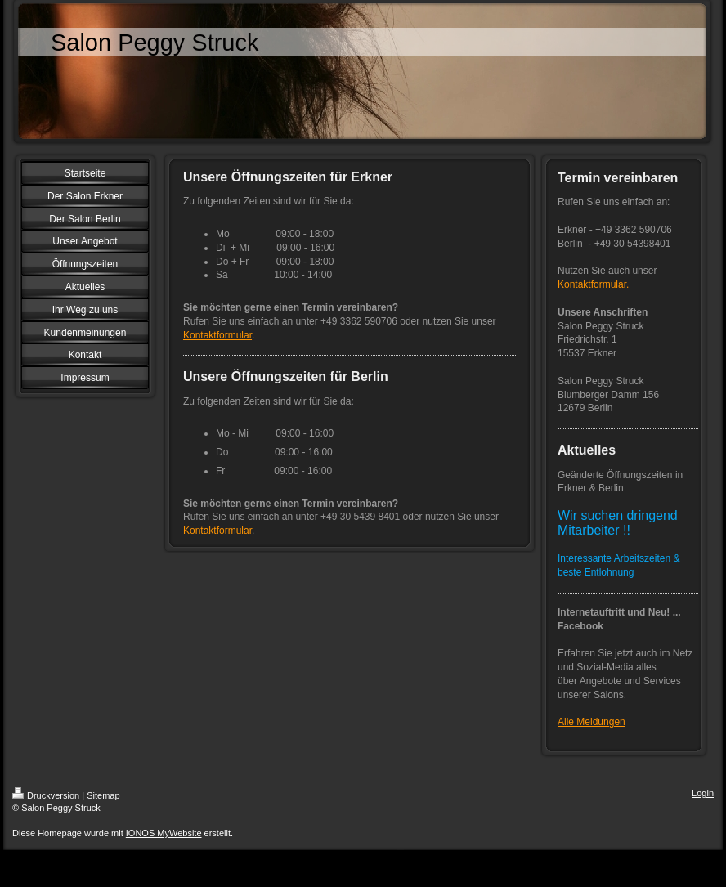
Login (703, 793)
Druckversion (45, 795)
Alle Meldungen (591, 722)
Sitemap (103, 795)
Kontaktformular (217, 335)
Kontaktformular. (593, 284)
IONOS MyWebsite (164, 833)
